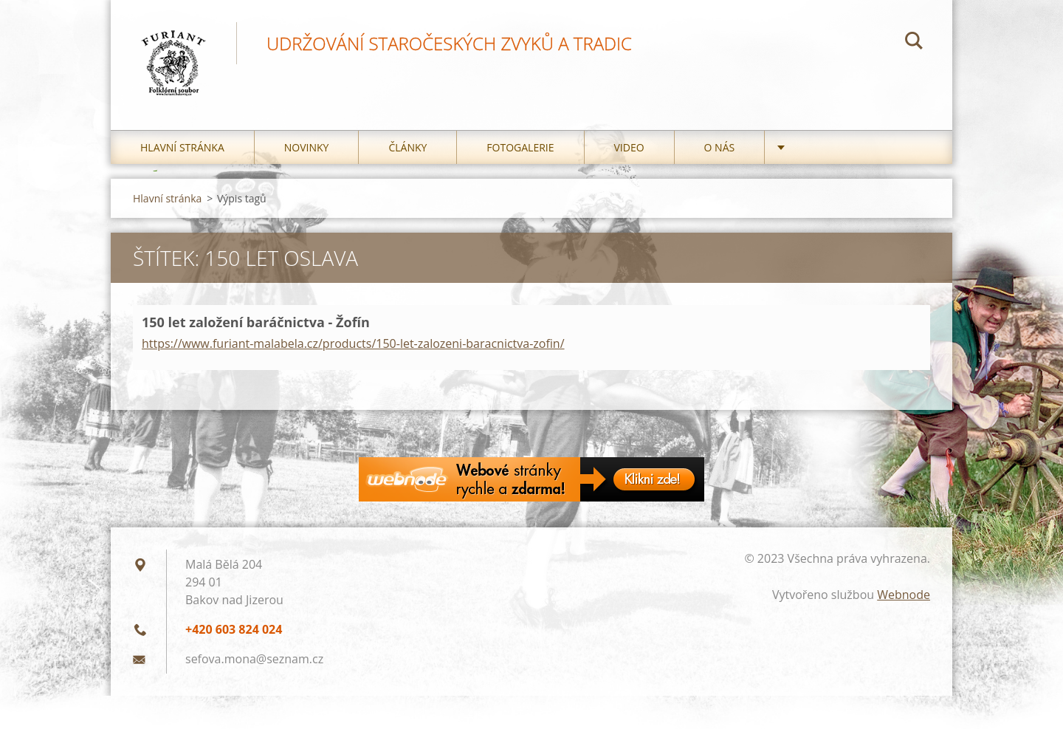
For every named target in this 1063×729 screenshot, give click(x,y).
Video (629, 147)
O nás (719, 147)
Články (407, 147)
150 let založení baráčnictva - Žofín (256, 322)
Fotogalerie (520, 147)
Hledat (914, 43)
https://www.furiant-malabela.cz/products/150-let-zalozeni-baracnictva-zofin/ (353, 343)
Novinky (306, 147)
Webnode (903, 594)
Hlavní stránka (182, 147)
